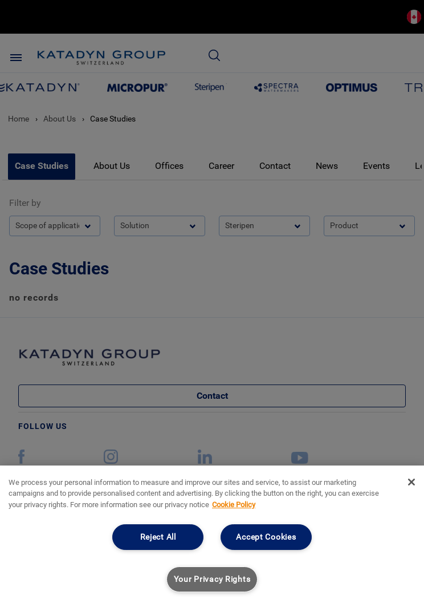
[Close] (411, 482)
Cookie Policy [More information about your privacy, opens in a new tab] (233, 504)
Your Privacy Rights (212, 579)
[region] (212, 536)
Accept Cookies (266, 537)
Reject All (158, 537)
